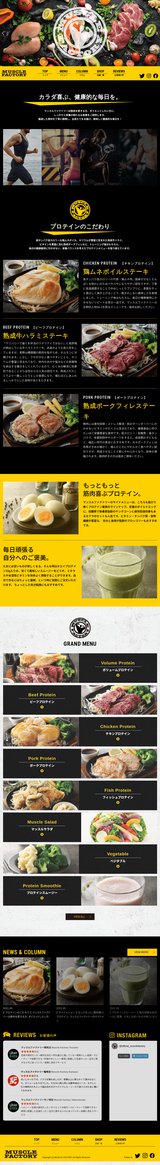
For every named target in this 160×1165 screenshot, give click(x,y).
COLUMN (82, 73)
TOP (45, 73)
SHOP (100, 73)
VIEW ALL (79, 920)
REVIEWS (119, 73)
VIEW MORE (142, 956)
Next (156, 33)
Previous (3, 33)
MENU (64, 73)
